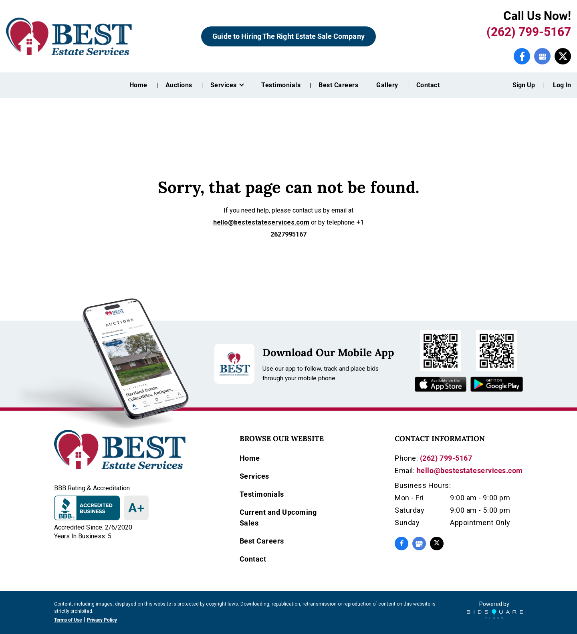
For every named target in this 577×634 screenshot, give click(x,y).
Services (254, 476)
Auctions (178, 85)
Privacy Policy (102, 620)
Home (138, 85)
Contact (428, 85)
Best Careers (338, 85)
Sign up (523, 85)
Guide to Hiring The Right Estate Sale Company (288, 36)
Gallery (387, 85)
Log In (562, 85)
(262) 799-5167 (528, 32)
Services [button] (224, 85)
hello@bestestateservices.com (261, 222)
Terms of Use (68, 620)
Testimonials (281, 85)
